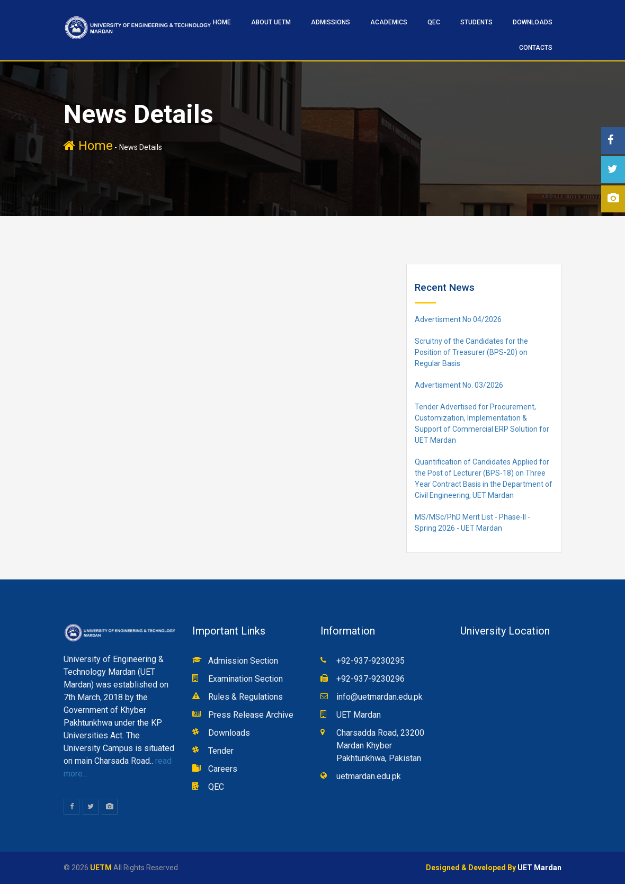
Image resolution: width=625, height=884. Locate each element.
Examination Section (245, 679)
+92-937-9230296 (370, 679)
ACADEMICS (388, 22)
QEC (433, 22)
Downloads (532, 22)
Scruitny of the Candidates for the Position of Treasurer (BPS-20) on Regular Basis (471, 352)
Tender (221, 751)
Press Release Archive (250, 715)
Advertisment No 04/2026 (458, 319)
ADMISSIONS (330, 22)
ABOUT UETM (271, 22)
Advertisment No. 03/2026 (459, 385)
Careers (222, 769)
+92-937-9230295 (370, 661)
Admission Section (243, 661)
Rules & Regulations (245, 697)
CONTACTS (535, 47)
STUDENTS (476, 22)
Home (88, 145)
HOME (222, 22)
